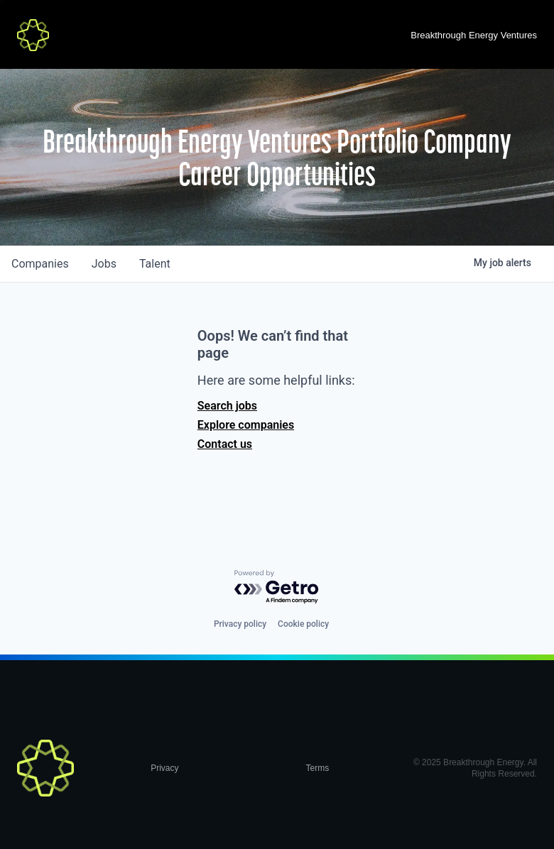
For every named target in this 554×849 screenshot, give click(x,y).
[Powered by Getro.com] (277, 587)
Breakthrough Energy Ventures (474, 35)
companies (40, 263)
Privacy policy (240, 624)
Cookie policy (303, 624)
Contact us (224, 444)
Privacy (164, 768)
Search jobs (227, 405)
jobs (104, 263)
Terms (318, 768)
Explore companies (245, 425)
